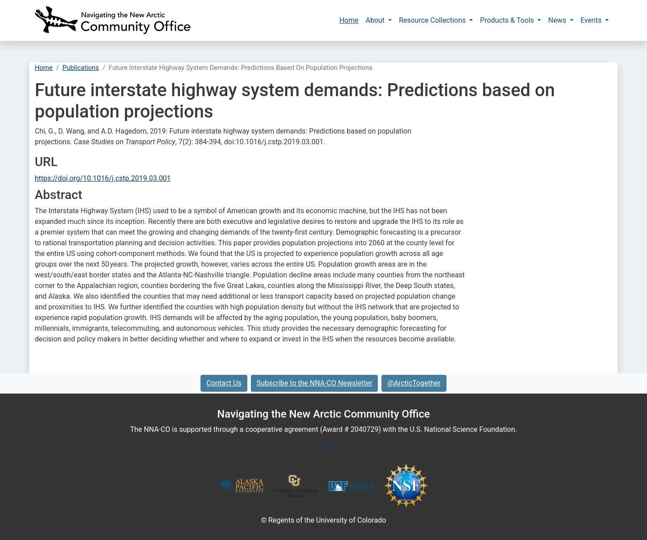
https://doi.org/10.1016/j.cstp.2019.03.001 (103, 178)
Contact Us (224, 383)
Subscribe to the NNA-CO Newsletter (315, 383)
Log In (323, 447)
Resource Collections (433, 20)
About (375, 20)
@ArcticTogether (413, 383)
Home (348, 20)
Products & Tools (508, 20)
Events (592, 20)
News (558, 20)
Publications (80, 68)
